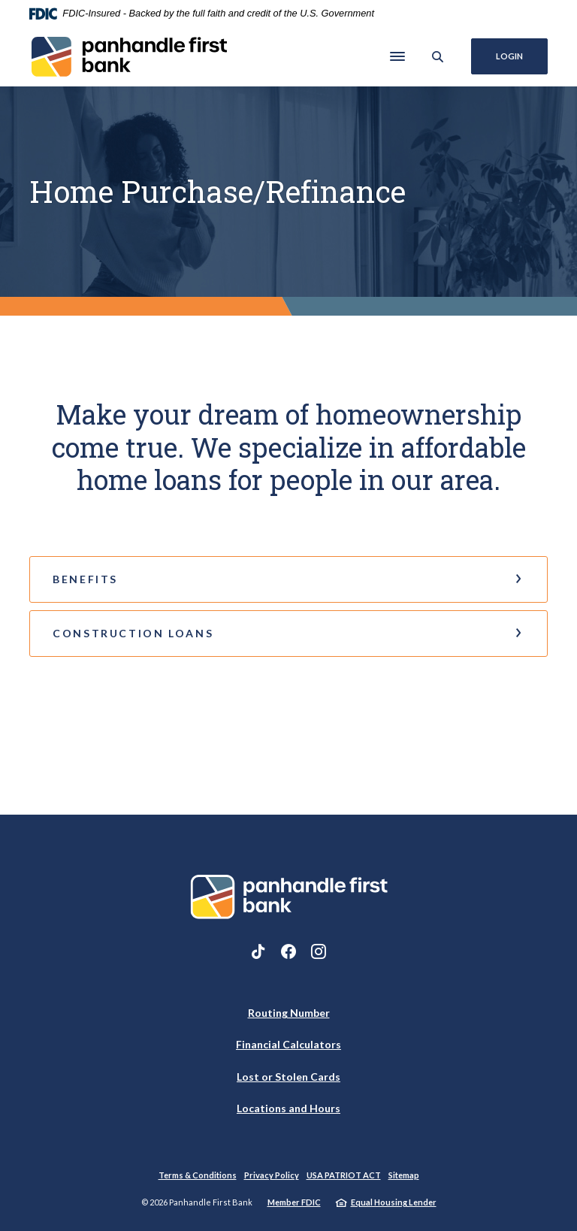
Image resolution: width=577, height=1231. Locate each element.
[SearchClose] (438, 56)
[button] (288, 579)
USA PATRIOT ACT (344, 1175)
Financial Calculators (288, 1044)
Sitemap (403, 1175)
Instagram (318, 951)
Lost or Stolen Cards (288, 1076)
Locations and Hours (288, 1108)
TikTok (258, 951)
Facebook (288, 951)
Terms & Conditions (198, 1175)
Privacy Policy (271, 1175)
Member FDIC (294, 1202)
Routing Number (289, 1012)
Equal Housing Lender (394, 1202)
